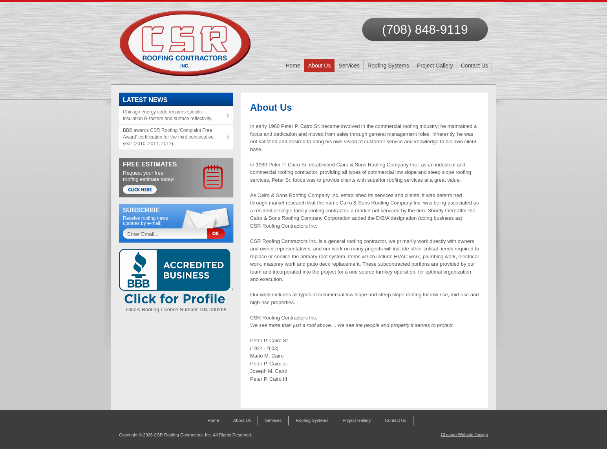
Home (292, 65)
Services (349, 65)
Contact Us (474, 65)
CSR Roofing (185, 39)
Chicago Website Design (464, 434)
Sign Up (219, 234)
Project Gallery (435, 65)
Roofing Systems (388, 65)
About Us (319, 65)
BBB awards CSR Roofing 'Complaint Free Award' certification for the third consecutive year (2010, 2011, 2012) (168, 137)
